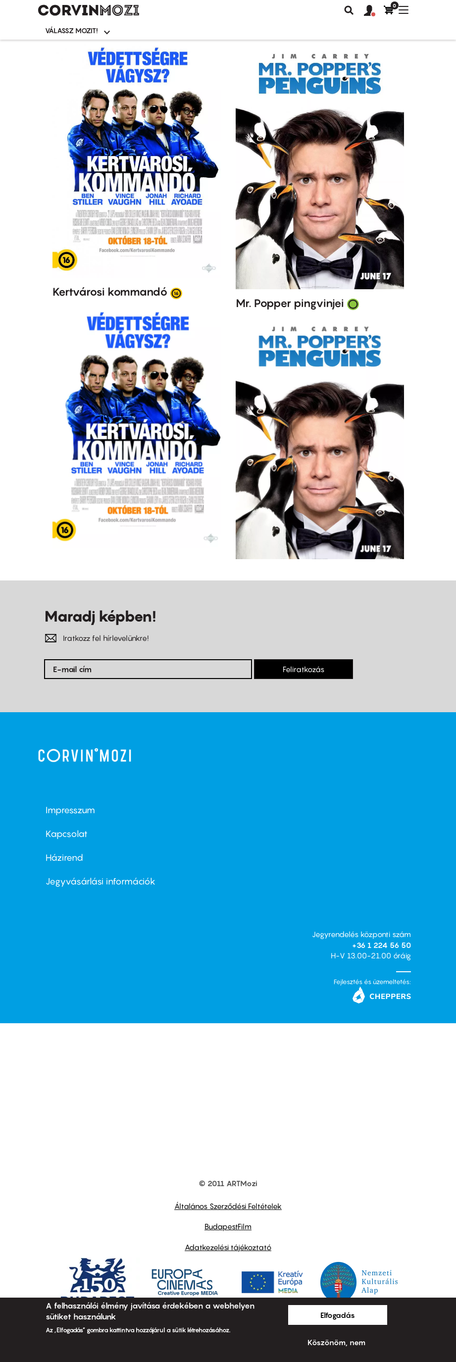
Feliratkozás (303, 669)
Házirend (64, 857)
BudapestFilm (228, 1226)
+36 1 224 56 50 (381, 945)
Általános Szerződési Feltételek (228, 1206)
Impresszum (70, 810)
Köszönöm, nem (336, 1342)
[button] (374, 10)
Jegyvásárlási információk (100, 881)
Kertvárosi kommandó (109, 291)
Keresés (349, 10)
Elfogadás (337, 1314)
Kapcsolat (67, 834)
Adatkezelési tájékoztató (228, 1247)
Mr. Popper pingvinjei (290, 303)
